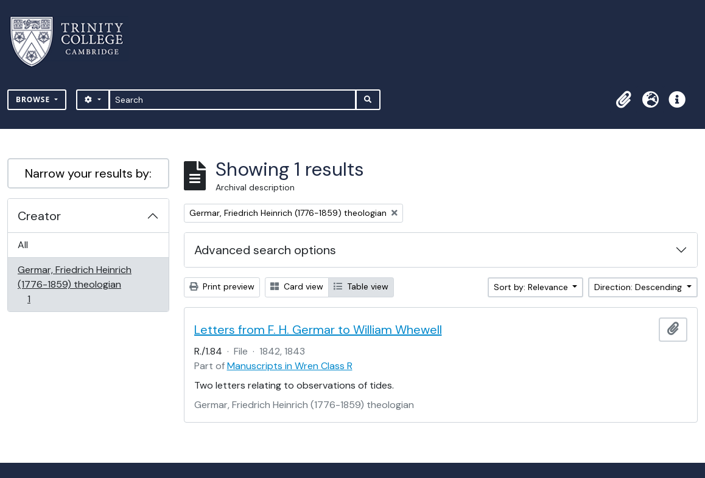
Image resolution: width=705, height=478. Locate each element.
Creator (39, 216)
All (23, 244)
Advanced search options (265, 250)
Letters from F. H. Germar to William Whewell (318, 329)
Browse (34, 99)
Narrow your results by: (88, 173)
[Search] (233, 99)
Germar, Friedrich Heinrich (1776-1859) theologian (74, 284)
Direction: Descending (639, 287)
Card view (296, 286)
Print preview (221, 286)
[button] (623, 99)
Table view (361, 286)
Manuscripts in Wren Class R (290, 365)
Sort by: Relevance (532, 287)
